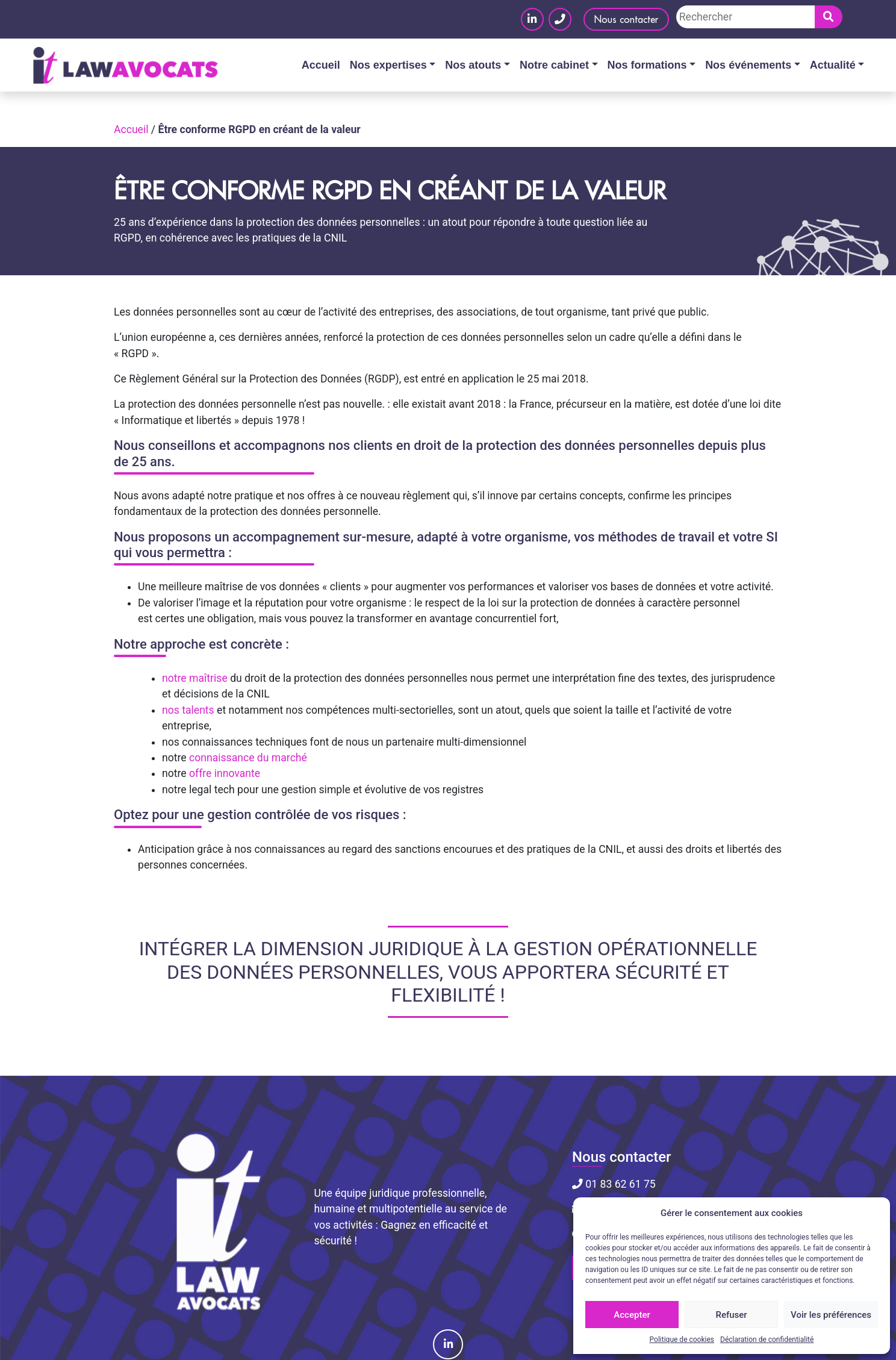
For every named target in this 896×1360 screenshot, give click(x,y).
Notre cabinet (554, 65)
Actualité (833, 65)
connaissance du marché (248, 758)
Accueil (321, 65)
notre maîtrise (195, 678)
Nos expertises (388, 65)
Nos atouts (473, 65)
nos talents (188, 710)
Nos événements (748, 65)
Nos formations (647, 65)
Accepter (632, 1314)
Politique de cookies (682, 1339)
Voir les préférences (831, 1314)
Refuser (731, 1314)
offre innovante (224, 773)
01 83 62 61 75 (614, 1184)
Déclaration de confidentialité (767, 1339)
